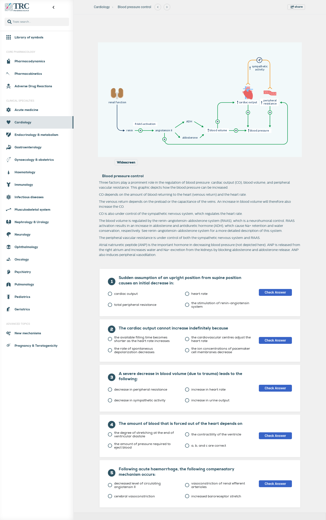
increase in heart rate (205, 389)
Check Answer (275, 292)
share (297, 7)
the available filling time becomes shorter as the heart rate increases (139, 339)
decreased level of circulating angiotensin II (134, 485)
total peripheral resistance (132, 304)
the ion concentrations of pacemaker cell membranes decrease (217, 350)
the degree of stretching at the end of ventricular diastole (141, 434)
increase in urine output (207, 400)
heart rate (196, 293)
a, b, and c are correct (205, 445)
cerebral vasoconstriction (131, 496)
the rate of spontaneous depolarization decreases (131, 350)
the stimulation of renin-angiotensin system (217, 304)
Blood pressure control (134, 7)
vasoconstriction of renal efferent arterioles (215, 485)
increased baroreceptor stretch (213, 496)
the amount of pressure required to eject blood (139, 445)
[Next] (167, 7)
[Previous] (157, 7)
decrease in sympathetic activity (136, 400)
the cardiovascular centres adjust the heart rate (218, 339)
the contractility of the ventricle (213, 434)
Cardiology (102, 7)
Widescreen (126, 162)
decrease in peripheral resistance (137, 389)
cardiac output (123, 293)
